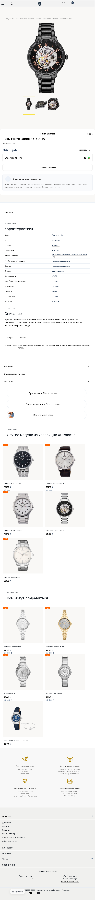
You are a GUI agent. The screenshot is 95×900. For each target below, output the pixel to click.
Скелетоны (23, 337)
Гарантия (6, 830)
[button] (3, 3)
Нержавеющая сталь (61, 266)
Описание (47, 212)
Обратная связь (9, 841)
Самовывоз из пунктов (47, 373)
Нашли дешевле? (85, 150)
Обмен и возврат (9, 834)
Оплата (5, 826)
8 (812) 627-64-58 (70, 876)
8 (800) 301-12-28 (25, 876)
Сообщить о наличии (47, 167)
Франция (55, 245)
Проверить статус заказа (13, 837)
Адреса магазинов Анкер (70, 881)
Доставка (47, 366)
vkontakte (32, 892)
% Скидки (47, 381)
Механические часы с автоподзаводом (69, 254)
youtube (40, 892)
